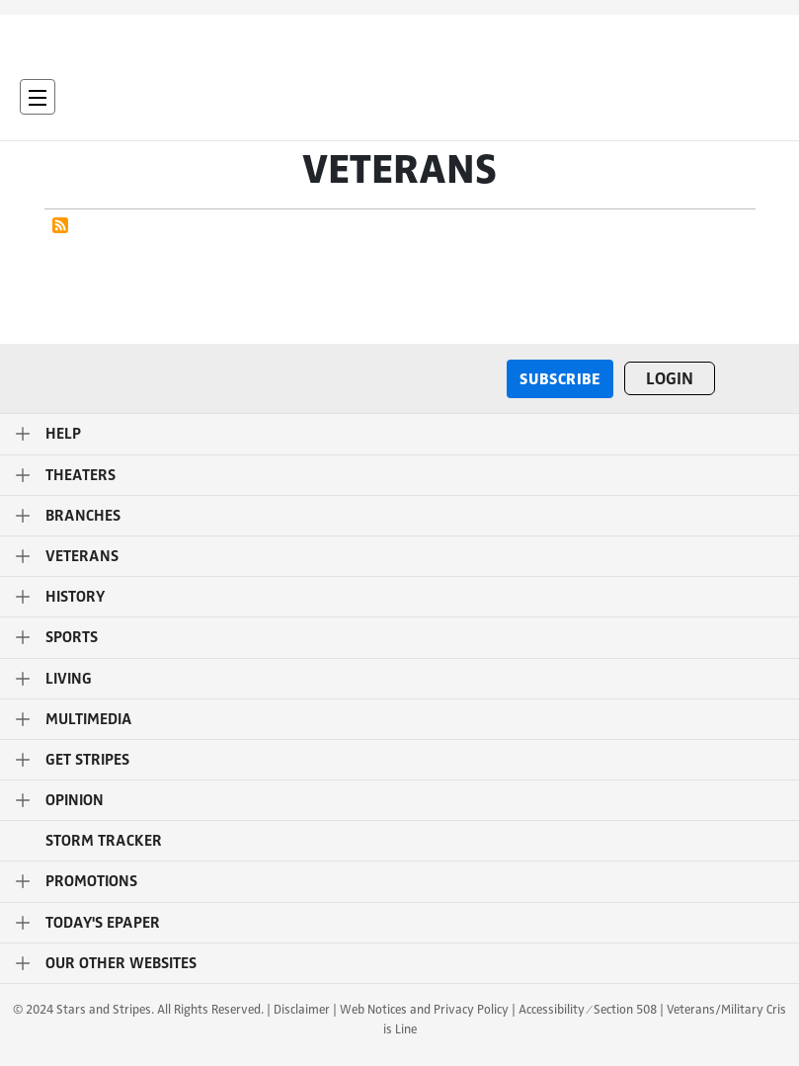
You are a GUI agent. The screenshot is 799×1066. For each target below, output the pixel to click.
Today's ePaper (102, 923)
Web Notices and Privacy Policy (424, 1009)
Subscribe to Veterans (60, 225)
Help (63, 434)
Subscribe (559, 378)
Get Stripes (87, 760)
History (75, 597)
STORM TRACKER (103, 841)
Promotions (91, 881)
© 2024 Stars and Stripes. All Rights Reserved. (138, 1009)
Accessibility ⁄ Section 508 (587, 1009)
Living (68, 679)
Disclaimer (302, 1009)
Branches (82, 516)
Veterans (82, 556)
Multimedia (88, 719)
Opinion (74, 800)
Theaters (80, 475)
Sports (71, 637)
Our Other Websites (121, 963)
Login (669, 378)
